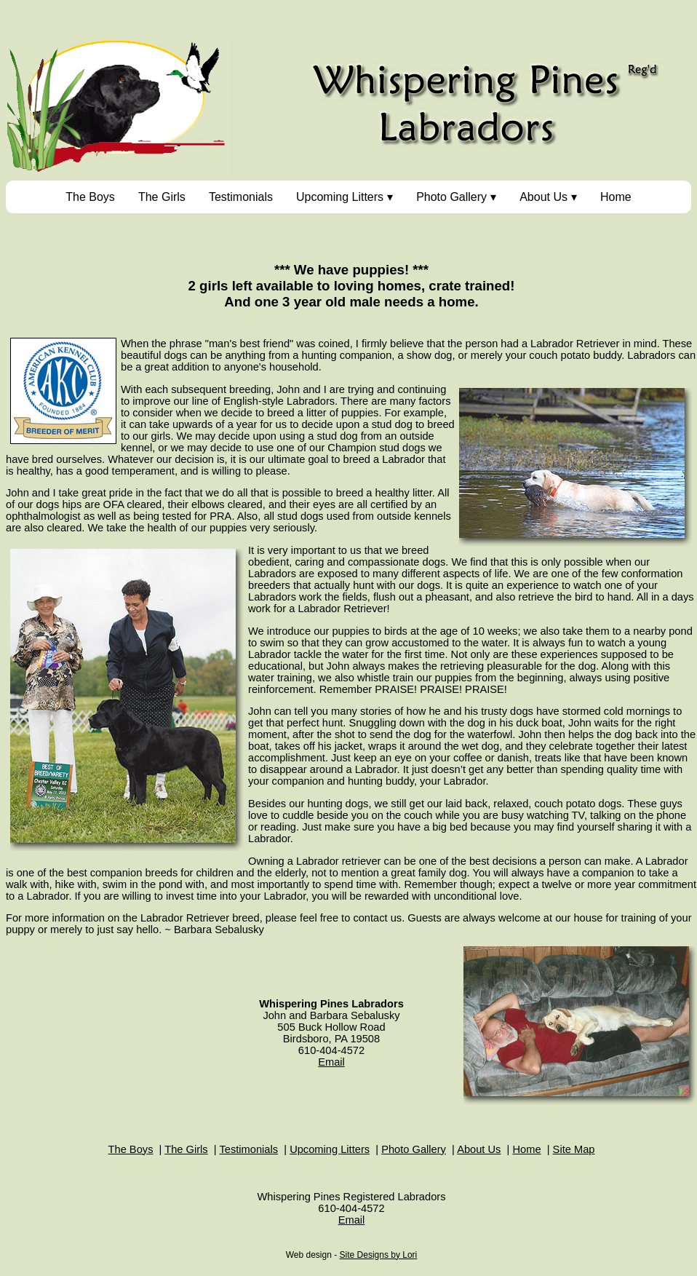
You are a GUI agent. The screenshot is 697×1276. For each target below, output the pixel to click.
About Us (543, 197)
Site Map (574, 1149)
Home (616, 197)
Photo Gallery (451, 197)
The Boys (90, 197)
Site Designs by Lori (379, 1255)
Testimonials (241, 197)
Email (331, 1062)
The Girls (162, 197)
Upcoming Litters (339, 197)
